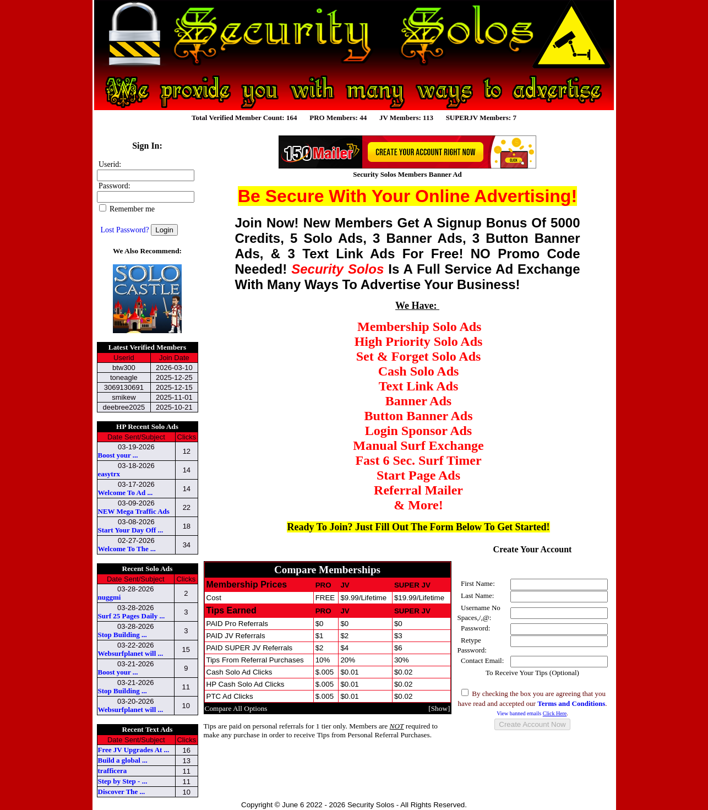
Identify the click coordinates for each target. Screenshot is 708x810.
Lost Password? (125, 230)
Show (439, 708)
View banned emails (532, 713)
